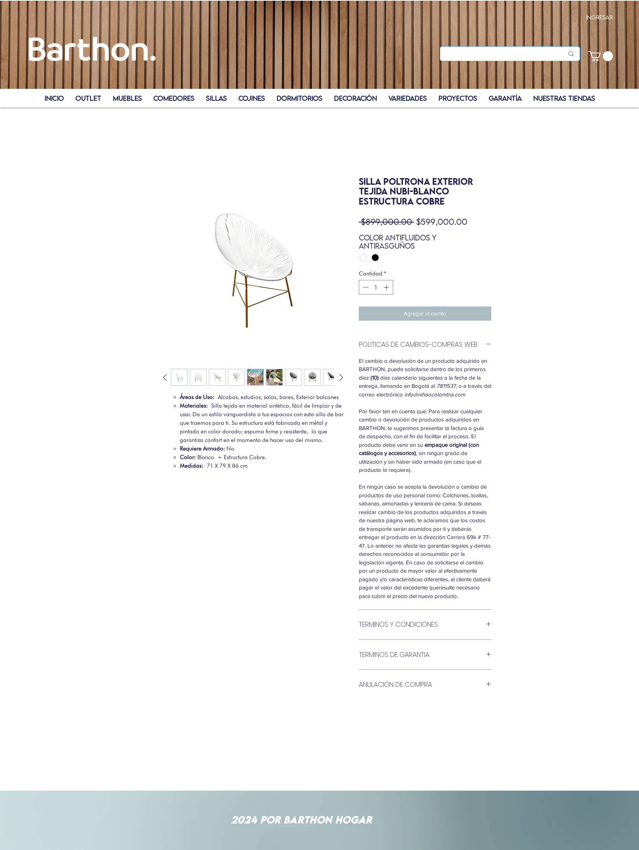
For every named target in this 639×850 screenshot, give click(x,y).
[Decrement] (365, 287)
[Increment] (387, 287)
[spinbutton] (376, 287)
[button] (600, 56)
